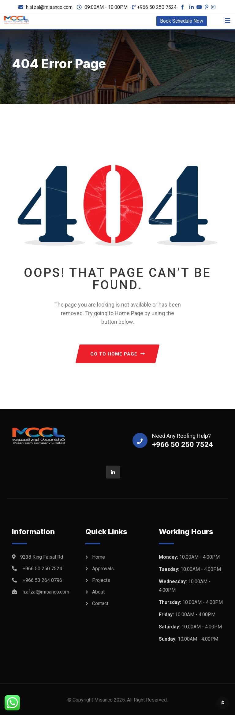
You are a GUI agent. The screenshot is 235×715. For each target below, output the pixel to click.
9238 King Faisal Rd (41, 557)
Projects (101, 580)
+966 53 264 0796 (42, 580)
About (98, 592)
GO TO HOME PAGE (117, 354)
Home (98, 557)
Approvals (103, 569)
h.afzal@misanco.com (49, 7)
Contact (100, 603)
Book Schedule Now (181, 21)
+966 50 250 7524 (157, 7)
